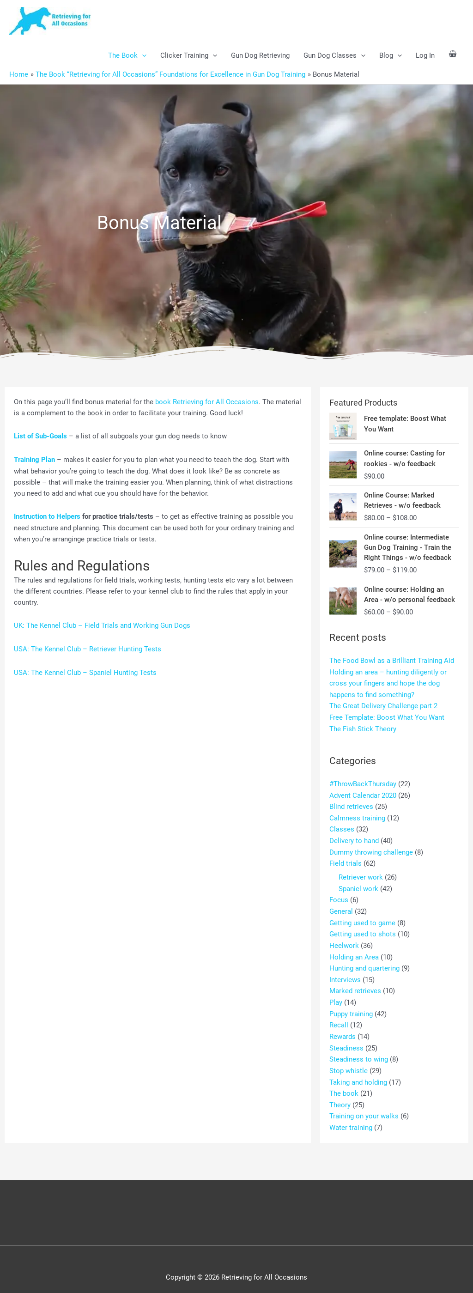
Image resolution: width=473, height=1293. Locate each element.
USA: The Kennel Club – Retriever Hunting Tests (87, 648)
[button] (142, 56)
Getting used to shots (362, 930)
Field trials (345, 861)
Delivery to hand (354, 839)
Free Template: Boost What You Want (386, 718)
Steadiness (346, 1041)
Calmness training (357, 817)
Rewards (342, 1030)
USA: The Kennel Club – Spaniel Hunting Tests (85, 671)
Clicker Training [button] (188, 56)
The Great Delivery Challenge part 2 (383, 707)
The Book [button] (127, 56)
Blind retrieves (351, 805)
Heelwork (344, 941)
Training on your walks (364, 1107)
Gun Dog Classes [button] (334, 56)
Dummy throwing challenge (371, 850)
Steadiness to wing (358, 1052)
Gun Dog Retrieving (260, 56)
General (341, 908)
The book (343, 1085)
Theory (340, 1096)
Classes (341, 828)
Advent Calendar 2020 (362, 794)
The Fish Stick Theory (362, 729)
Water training (350, 1118)
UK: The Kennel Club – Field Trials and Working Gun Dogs (102, 624)
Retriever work (361, 874)
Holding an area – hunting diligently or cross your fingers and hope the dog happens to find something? (388, 684)
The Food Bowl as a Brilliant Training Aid (391, 662)
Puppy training (351, 1007)
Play (335, 996)
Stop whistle (348, 1063)
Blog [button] (390, 56)
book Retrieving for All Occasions (207, 402)
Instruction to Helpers (47, 516)
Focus (338, 896)
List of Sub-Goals (40, 436)
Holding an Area (354, 952)
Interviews (345, 974)
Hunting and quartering (364, 963)
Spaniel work (358, 885)
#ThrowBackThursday (362, 783)
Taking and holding (358, 1074)
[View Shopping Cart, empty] (453, 56)
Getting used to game (362, 919)
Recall (338, 1018)
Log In (425, 56)
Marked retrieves (355, 985)
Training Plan (34, 459)
